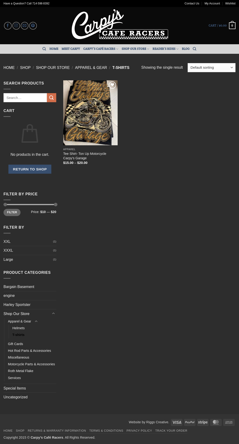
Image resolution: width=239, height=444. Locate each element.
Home (53, 49)
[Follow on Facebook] (8, 26)
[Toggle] (53, 313)
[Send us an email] (24, 26)
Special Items (15, 388)
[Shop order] (211, 67)
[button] (222, 25)
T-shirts (18, 335)
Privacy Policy (139, 430)
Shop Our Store (135, 49)
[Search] (44, 48)
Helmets (18, 328)
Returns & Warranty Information (57, 430)
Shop (25, 68)
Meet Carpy (71, 49)
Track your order (171, 430)
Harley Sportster (17, 305)
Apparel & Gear (91, 68)
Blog (186, 49)
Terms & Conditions (106, 430)
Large (8, 259)
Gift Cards (15, 344)
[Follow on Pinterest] (33, 26)
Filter (12, 212)
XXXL (8, 250)
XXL (7, 242)
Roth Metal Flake (20, 371)
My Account (212, 3)
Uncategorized (16, 397)
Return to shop (30, 169)
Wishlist (230, 3)
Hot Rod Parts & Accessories (29, 350)
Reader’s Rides (166, 49)
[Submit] (51, 97)
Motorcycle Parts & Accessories (31, 364)
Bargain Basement (19, 287)
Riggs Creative (157, 422)
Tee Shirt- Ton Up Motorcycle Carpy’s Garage (84, 156)
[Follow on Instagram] (16, 26)
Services (14, 378)
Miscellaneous (18, 357)
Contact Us (192, 3)
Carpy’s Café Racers (101, 49)
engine (9, 296)
